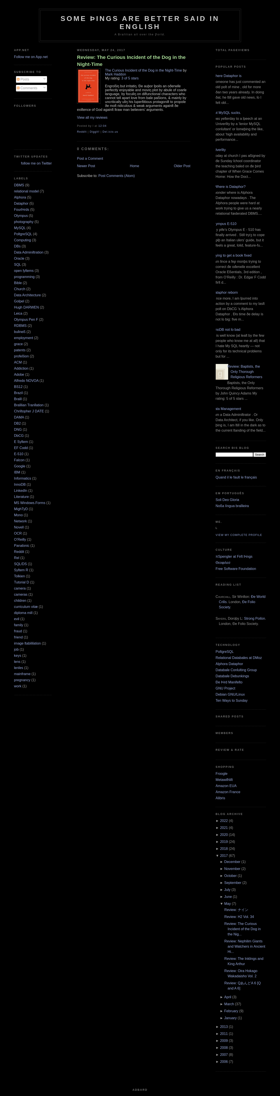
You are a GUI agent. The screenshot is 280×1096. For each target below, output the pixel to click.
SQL (17, 264)
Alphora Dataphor (229, 664)
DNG (18, 429)
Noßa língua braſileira (232, 506)
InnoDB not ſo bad (226, 329)
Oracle (19, 258)
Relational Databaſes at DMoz (239, 658)
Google (19, 466)
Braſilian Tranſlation (29, 405)
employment (23, 338)
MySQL (20, 228)
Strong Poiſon (254, 618)
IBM (17, 472)
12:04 (102, 125)
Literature (21, 497)
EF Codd (21, 448)
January (230, 1018)
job (16, 649)
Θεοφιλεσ (223, 562)
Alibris (220, 798)
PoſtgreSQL (23, 234)
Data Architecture (27, 295)
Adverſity (219, 150)
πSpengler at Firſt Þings (234, 556)
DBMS (19, 185)
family (18, 625)
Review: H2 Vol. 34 (239, 917)
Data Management (226, 409)
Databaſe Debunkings (232, 676)
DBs (17, 246)
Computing (22, 240)
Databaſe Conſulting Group (236, 670)
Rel (16, 558)
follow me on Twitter (36, 163)
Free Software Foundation (236, 569)
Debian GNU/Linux (230, 694)
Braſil (18, 399)
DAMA (19, 417)
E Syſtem (21, 442)
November (232, 869)
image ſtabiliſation (27, 643)
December (232, 862)
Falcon (19, 460)
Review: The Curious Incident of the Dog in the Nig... (242, 929)
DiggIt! (95, 131)
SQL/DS (20, 564)
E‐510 (18, 454)
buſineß (19, 332)
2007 (224, 1055)
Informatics (22, 478)
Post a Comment (90, 158)
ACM (18, 362)
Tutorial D (21, 582)
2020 (224, 835)
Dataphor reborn (225, 292)
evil (16, 619)
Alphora (20, 197)
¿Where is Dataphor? (229, 187)
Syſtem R (21, 570)
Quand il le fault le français (236, 477)
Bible (18, 283)
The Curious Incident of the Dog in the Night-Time (143, 70)
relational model (26, 191)
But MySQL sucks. (226, 113)
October (230, 876)
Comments (27, 88)
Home (134, 166)
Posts (23, 79)
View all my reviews (92, 117)
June (228, 897)
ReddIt (82, 131)
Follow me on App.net (31, 57)
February (231, 1011)
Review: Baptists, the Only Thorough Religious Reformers (244, 372)
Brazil (18, 393)
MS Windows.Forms (29, 503)
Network (20, 521)
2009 (224, 1041)
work (17, 686)
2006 (224, 1061)
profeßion (21, 356)
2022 (224, 821)
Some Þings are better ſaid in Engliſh (140, 23)
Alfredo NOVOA (26, 380)
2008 (224, 1048)
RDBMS (20, 326)
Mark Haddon (115, 74)
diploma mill (23, 613)
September (232, 883)
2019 (224, 842)
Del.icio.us (110, 131)
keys (17, 655)
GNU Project (225, 688)
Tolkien (19, 576)
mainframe (22, 674)
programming (24, 277)
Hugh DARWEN (26, 307)
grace (18, 344)
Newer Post (86, 166)
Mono (18, 515)
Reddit (19, 552)
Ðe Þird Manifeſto (229, 682)
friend (18, 637)
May (227, 904)
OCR (18, 533)
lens (17, 662)
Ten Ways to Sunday (232, 700)
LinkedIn (20, 490)
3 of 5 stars (130, 78)
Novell (19, 527)
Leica (18, 313)
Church (19, 289)
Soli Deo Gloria (227, 500)
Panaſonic (21, 545)
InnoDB (20, 484)
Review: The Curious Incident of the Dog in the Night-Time (131, 61)
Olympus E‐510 (224, 224)
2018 (224, 849)
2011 (224, 1034)
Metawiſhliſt (224, 780)
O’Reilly (20, 539)
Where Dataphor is (227, 76)
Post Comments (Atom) (116, 176)
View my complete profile (239, 535)
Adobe (19, 374)
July (227, 890)
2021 (224, 828)
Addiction (21, 368)
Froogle (222, 773)
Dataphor (21, 203)
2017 (224, 856)
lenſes (18, 668)
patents (19, 350)
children (20, 600)
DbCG (19, 435)
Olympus (21, 216)
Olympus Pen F (26, 319)
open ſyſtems (24, 271)
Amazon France (228, 792)
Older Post (182, 166)
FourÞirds (21, 209)
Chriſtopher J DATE (29, 411)
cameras (20, 594)
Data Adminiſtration (28, 252)
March (229, 1004)
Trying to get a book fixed (232, 255)
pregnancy (22, 680)
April (227, 997)
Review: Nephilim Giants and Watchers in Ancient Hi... (244, 946)
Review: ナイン (236, 910)
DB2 (17, 423)
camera (20, 588)
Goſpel (19, 301)
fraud (18, 631)
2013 (224, 1027)
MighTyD (21, 509)
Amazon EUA (226, 786)
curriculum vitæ (26, 607)
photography (23, 222)
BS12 (18, 387)
